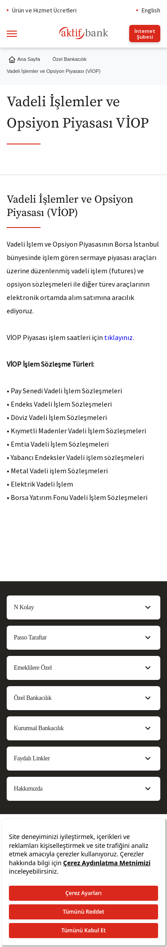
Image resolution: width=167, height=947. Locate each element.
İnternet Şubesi (144, 34)
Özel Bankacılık (69, 59)
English (151, 10)
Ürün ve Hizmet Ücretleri (44, 10)
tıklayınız (118, 337)
